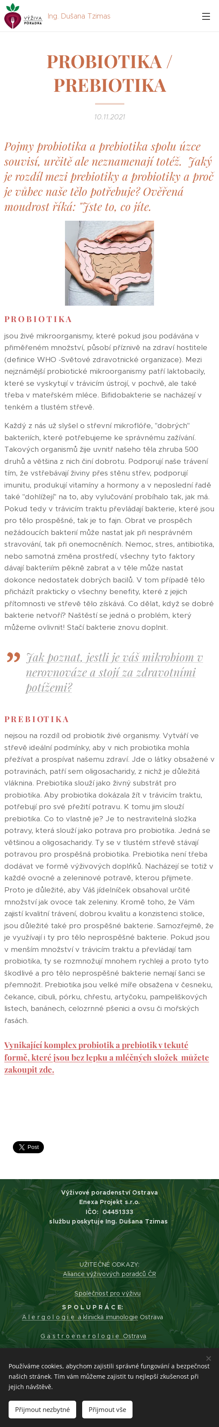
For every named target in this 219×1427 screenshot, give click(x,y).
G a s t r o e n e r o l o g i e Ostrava (93, 1336)
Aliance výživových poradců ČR (109, 1274)
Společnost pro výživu (107, 1293)
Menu (206, 16)
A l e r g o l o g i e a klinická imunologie (80, 1317)
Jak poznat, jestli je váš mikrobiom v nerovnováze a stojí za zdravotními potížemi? (114, 671)
